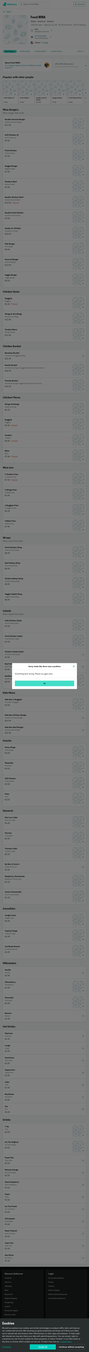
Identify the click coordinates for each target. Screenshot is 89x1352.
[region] (44, 1335)
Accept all (42, 1347)
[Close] (73, 666)
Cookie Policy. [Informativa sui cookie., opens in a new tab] (66, 1341)
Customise (6, 1347)
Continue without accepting (71, 1347)
